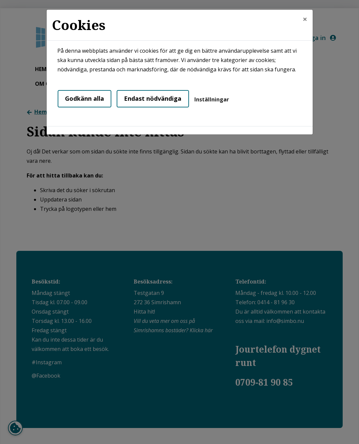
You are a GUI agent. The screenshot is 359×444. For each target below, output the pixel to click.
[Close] (305, 19)
